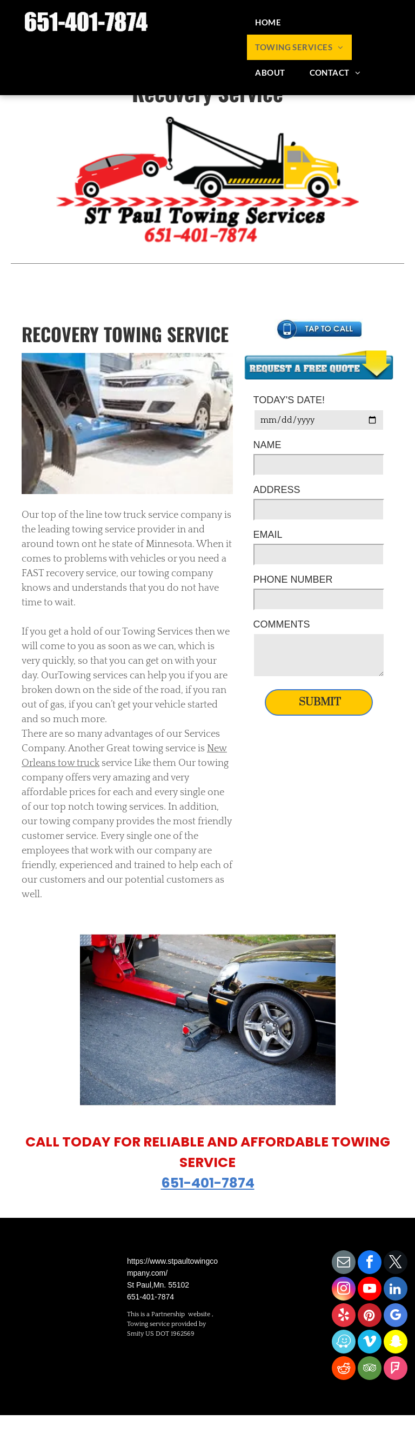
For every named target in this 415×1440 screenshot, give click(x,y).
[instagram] (344, 1290)
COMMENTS (281, 624)
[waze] (344, 1343)
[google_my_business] (395, 1316)
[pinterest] (369, 1316)
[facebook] (369, 1263)
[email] (344, 1263)
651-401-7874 (208, 1183)
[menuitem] (272, 22)
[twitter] (395, 1263)
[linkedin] (395, 1290)
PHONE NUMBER (293, 579)
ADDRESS (276, 489)
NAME (267, 444)
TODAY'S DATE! (289, 400)
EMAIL (268, 534)
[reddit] (344, 1369)
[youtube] (369, 1290)
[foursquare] (395, 1369)
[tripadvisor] (369, 1369)
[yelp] (344, 1316)
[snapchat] (395, 1343)
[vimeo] (369, 1343)
